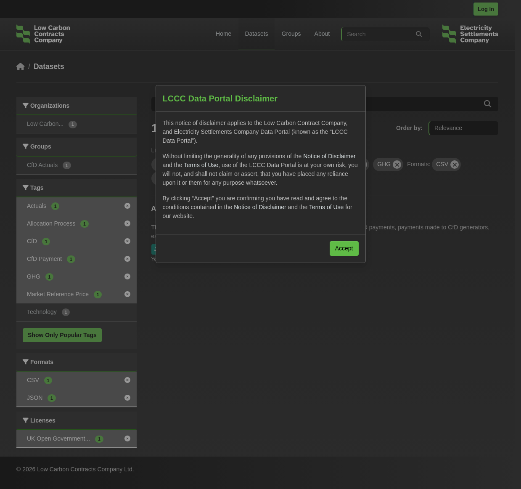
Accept (344, 248)
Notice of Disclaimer (329, 156)
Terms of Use (201, 165)
